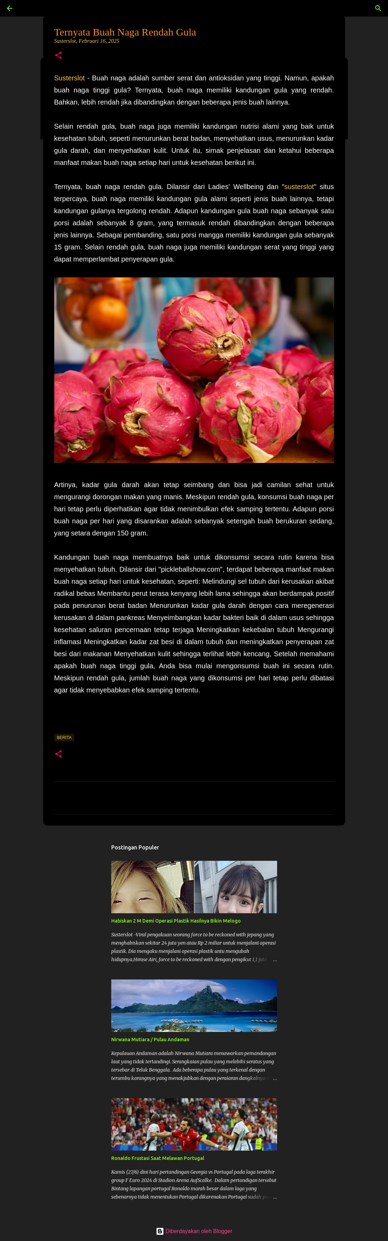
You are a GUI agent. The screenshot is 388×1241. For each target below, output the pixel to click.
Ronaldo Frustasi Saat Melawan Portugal (157, 1158)
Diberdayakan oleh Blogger (194, 1231)
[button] (58, 56)
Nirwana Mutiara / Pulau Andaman (150, 1039)
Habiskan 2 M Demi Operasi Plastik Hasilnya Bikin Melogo (176, 921)
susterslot (299, 186)
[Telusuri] (29, 8)
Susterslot (69, 78)
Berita (64, 737)
